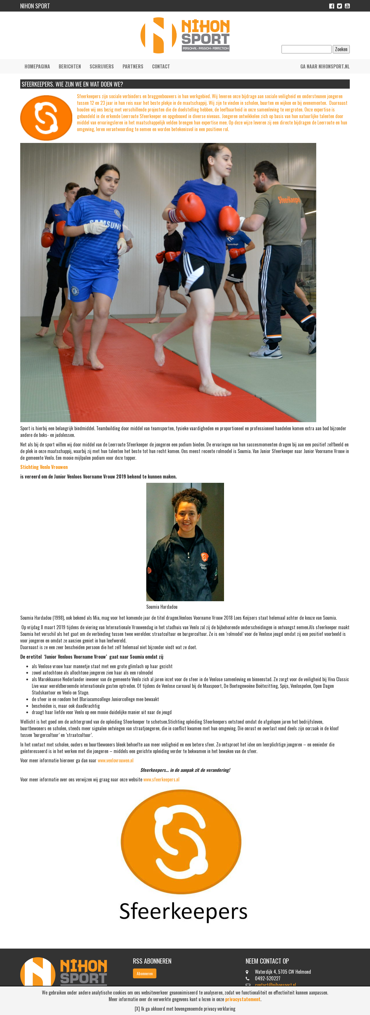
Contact (161, 66)
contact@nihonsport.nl (275, 985)
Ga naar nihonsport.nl (325, 66)
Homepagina (37, 66)
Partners (133, 66)
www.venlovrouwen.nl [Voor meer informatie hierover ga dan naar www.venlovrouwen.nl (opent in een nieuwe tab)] (116, 760)
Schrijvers (102, 66)
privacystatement (242, 999)
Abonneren (145, 973)
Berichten (70, 66)
